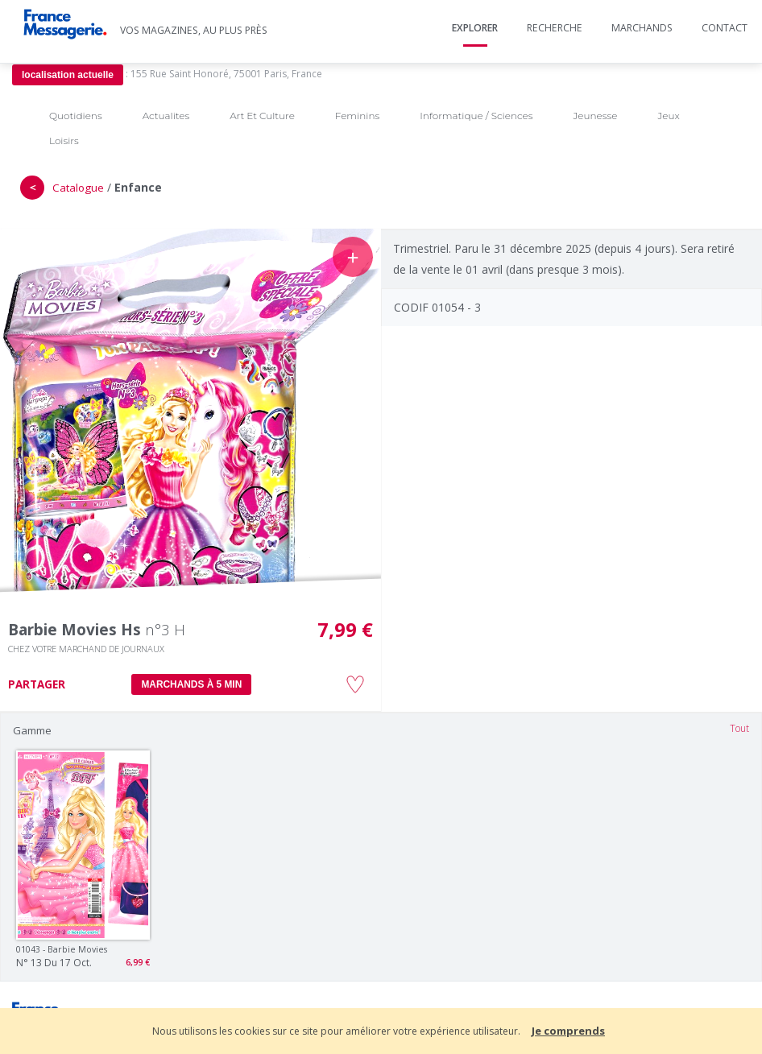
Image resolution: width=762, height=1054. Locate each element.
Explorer (475, 28)
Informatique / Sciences (476, 116)
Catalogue (78, 187)
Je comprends (568, 1030)
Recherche (554, 28)
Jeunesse (595, 116)
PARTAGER (36, 684)
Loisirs (64, 140)
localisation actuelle (68, 75)
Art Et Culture (262, 116)
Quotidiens (75, 116)
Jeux (668, 116)
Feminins (357, 116)
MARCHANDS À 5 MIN (191, 684)
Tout (739, 728)
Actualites (166, 116)
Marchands (642, 28)
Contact (725, 28)
